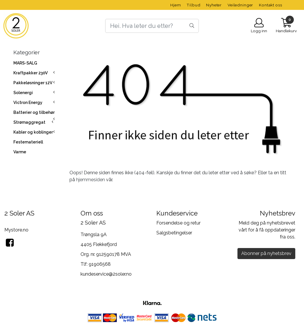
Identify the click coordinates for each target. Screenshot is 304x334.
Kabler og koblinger (33, 132)
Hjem (175, 5)
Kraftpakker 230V (30, 73)
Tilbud (193, 5)
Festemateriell (28, 142)
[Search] (152, 26)
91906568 (100, 264)
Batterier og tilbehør (34, 112)
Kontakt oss (270, 5)
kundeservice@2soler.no (106, 274)
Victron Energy (27, 102)
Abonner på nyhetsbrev (266, 253)
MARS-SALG (25, 63)
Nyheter (214, 5)
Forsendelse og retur (178, 223)
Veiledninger (240, 5)
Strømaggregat (29, 122)
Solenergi (23, 92)
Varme (19, 152)
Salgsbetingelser (174, 233)
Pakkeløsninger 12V (32, 82)
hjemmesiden (90, 179)
